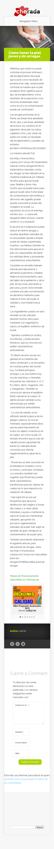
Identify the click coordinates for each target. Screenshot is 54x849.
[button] (20, 617)
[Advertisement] (27, 809)
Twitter (23, 644)
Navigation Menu (28, 21)
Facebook (17, 644)
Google (12, 644)
